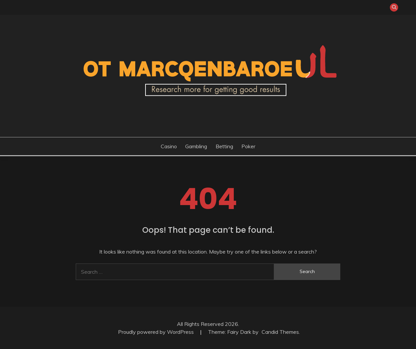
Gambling (196, 146)
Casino (169, 146)
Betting (224, 146)
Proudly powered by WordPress (156, 332)
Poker (248, 146)
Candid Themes (280, 332)
